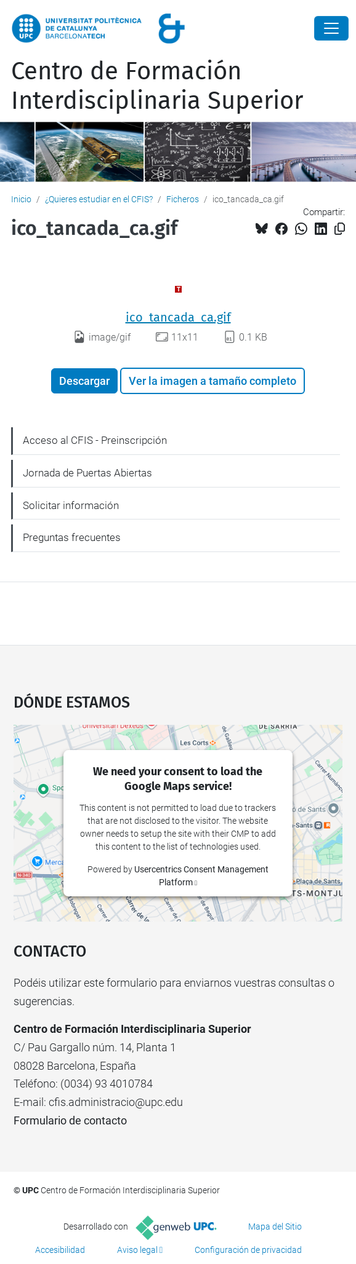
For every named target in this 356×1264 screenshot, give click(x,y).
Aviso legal (137, 1250)
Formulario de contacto (70, 1120)
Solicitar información (71, 505)
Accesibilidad (60, 1250)
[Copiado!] (339, 229)
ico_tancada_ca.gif (178, 317)
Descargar (84, 380)
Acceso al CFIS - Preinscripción (95, 440)
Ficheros (182, 199)
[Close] (331, 28)
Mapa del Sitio (275, 1226)
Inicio (21, 199)
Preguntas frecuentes (72, 537)
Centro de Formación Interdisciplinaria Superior (157, 86)
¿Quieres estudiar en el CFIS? (99, 199)
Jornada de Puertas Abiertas (87, 473)
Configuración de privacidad (248, 1250)
